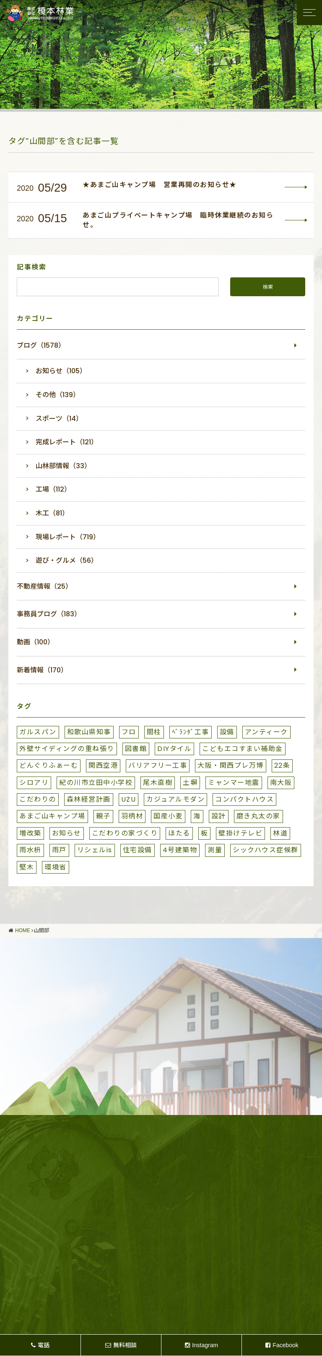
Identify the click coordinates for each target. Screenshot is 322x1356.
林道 (280, 833)
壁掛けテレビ (240, 833)
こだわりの (37, 799)
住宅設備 (137, 850)
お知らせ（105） (61, 371)
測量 (215, 850)
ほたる (179, 833)
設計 (218, 816)
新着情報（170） (42, 670)
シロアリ (34, 782)
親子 (103, 816)
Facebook (281, 1345)
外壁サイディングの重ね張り (66, 749)
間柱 (154, 732)
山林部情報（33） (63, 466)
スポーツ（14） (59, 418)
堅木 (26, 867)
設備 (227, 732)
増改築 (30, 833)
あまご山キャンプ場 (52, 816)
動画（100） (35, 642)
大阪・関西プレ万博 (230, 765)
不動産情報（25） (44, 586)
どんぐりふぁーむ (48, 765)
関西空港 (103, 765)
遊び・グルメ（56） (67, 560)
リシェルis (94, 850)
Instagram (201, 1345)
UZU (128, 799)
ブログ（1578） (41, 345)
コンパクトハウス (244, 799)
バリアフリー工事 (157, 765)
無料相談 (121, 1345)
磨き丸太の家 (258, 816)
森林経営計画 (89, 799)
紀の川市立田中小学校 (95, 782)
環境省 (55, 867)
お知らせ (66, 833)
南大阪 (281, 782)
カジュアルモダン (175, 799)
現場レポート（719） (68, 537)
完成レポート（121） (67, 442)
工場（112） (53, 489)
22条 (282, 765)
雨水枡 (30, 850)
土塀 (190, 782)
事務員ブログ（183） (49, 614)
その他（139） (58, 395)
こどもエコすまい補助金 (242, 749)
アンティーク (266, 732)
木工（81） (52, 513)
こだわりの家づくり (125, 833)
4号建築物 (180, 850)
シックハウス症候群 (266, 850)
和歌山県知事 (89, 732)
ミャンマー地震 (234, 782)
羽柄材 (132, 816)
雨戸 (59, 850)
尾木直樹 (157, 782)
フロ (129, 732)
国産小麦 (168, 816)
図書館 (136, 749)
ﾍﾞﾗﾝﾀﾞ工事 (190, 732)
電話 (40, 1345)
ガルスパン (38, 732)
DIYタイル (174, 749)
